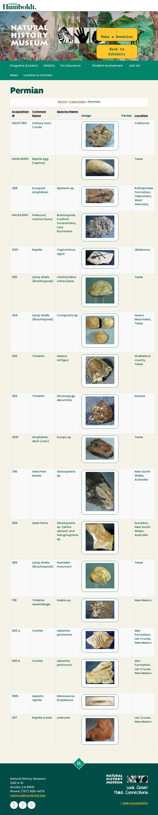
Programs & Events (24, 65)
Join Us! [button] (134, 65)
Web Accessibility (134, 803)
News (14, 75)
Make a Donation (117, 34)
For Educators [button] (70, 65)
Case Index (77, 102)
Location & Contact (38, 75)
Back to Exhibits (116, 51)
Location (141, 116)
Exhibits (49, 65)
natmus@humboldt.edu (28, 795)
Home (62, 102)
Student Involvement (107, 65)
